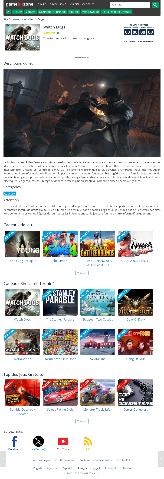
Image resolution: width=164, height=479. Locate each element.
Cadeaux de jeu (17, 19)
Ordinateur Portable (52, 12)
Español (67, 468)
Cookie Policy (125, 460)
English (38, 468)
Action (18, 12)
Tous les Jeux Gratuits (116, 12)
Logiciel (74, 4)
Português (111, 468)
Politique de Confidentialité (96, 460)
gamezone (19, 3)
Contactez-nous (64, 460)
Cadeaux (88, 4)
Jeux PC (41, 4)
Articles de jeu (41, 460)
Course (74, 12)
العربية (96, 468)
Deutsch (128, 468)
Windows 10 (90, 12)
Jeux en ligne (57, 4)
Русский (52, 468)
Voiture (30, 12)
